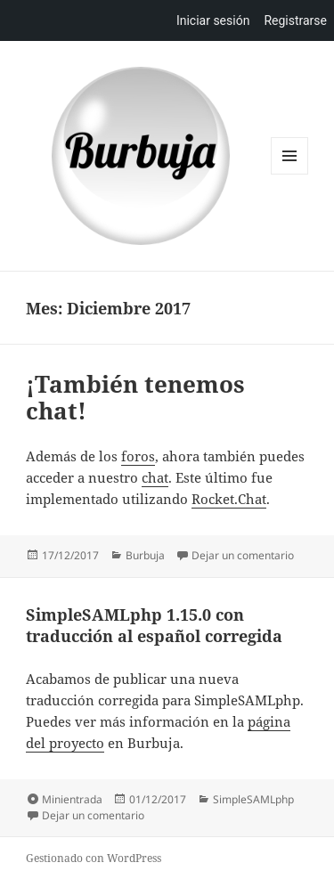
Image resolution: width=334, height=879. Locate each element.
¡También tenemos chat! (135, 397)
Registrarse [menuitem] (295, 20)
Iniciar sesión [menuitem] (213, 20)
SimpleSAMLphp (253, 799)
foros (138, 456)
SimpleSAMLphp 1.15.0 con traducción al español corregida (154, 625)
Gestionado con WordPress (93, 858)
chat (155, 477)
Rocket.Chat (228, 499)
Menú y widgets (290, 174)
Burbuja (141, 156)
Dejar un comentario (242, 555)
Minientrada (72, 799)
